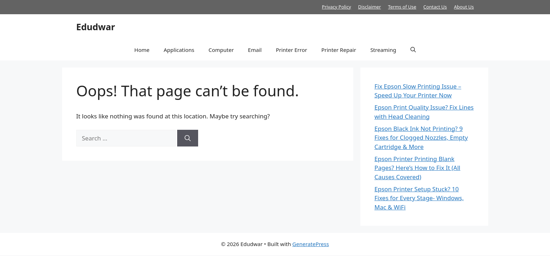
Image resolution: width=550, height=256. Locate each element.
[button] (413, 49)
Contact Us (435, 7)
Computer (221, 49)
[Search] (187, 138)
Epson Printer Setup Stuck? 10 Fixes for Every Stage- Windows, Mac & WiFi (419, 198)
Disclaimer (369, 7)
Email (255, 49)
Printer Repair (338, 49)
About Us (464, 7)
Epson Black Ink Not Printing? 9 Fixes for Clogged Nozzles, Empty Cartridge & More (421, 137)
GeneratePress (310, 243)
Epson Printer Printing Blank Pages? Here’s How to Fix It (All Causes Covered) (418, 168)
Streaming (383, 49)
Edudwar (95, 27)
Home (141, 49)
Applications (179, 49)
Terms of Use (402, 7)
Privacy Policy (336, 7)
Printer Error (291, 49)
